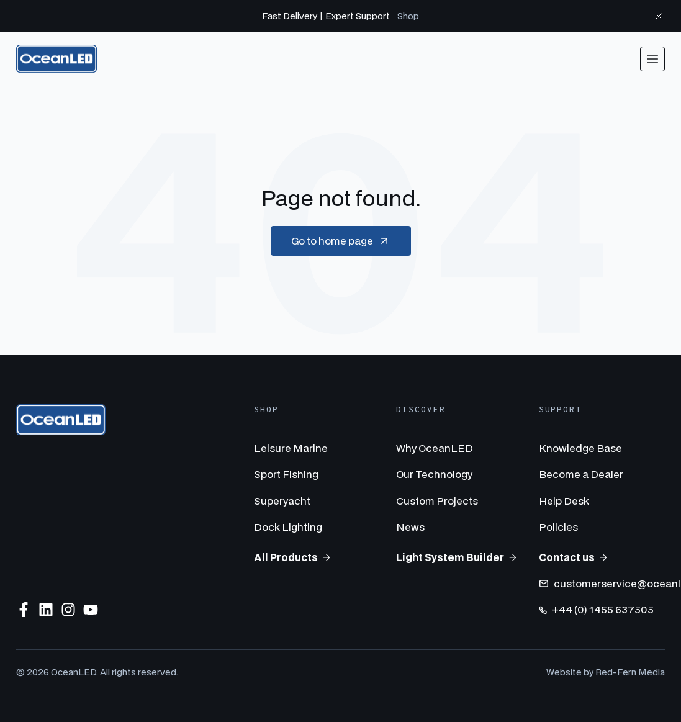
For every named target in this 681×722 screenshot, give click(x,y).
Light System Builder (457, 557)
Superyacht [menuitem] (282, 501)
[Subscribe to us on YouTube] (90, 609)
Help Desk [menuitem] (564, 501)
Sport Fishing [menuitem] (286, 474)
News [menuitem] (410, 527)
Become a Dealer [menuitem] (581, 474)
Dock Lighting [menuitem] (288, 527)
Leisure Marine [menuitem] (291, 448)
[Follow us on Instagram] (68, 609)
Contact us (573, 557)
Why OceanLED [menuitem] (434, 448)
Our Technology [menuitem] (434, 474)
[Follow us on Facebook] (23, 609)
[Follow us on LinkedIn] (45, 609)
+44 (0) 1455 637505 (596, 609)
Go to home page (340, 241)
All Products (292, 557)
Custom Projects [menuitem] (437, 501)
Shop (408, 16)
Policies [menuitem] (558, 527)
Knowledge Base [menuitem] (580, 448)
